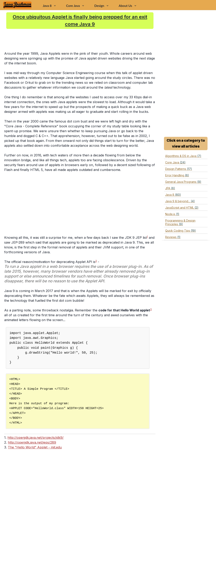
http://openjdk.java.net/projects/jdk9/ (35, 438)
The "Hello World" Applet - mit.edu (35, 447)
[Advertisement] (95, 40)
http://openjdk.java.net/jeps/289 (32, 442)
